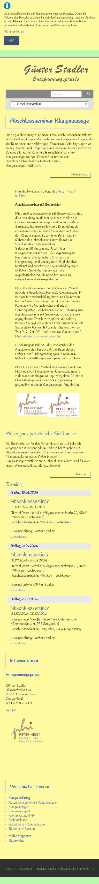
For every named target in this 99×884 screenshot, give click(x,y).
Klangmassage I (18, 807)
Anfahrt (11, 710)
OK (11, 41)
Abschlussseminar (29, 501)
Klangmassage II (19, 811)
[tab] (70, 175)
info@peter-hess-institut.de (42, 336)
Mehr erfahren (14, 32)
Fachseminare (17, 820)
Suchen (88, 94)
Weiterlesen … (19, 537)
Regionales (16, 841)
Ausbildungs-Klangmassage (27, 824)
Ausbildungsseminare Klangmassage (32, 802)
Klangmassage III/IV (21, 815)
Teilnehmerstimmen (21, 829)
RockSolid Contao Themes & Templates (65, 869)
